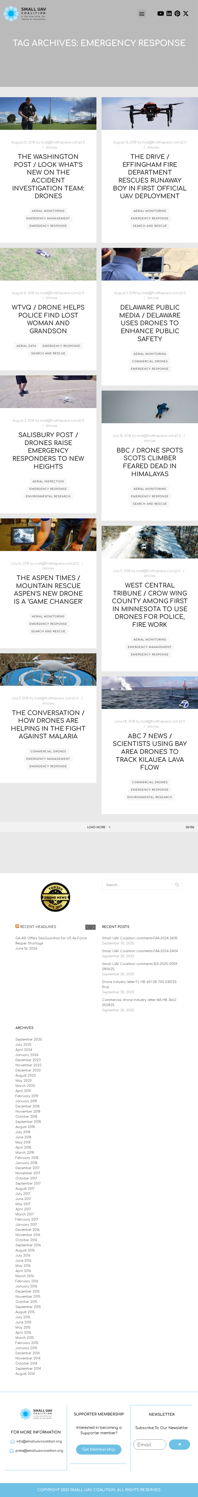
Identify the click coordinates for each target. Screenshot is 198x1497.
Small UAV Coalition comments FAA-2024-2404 (140, 951)
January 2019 (26, 1101)
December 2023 (27, 1060)
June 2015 (23, 1322)
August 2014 (25, 1374)
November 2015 (27, 1296)
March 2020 (25, 1086)
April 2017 (23, 1209)
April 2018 (23, 1147)
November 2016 (27, 1235)
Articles (51, 147)
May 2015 (23, 1327)
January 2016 (26, 1286)
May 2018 (23, 1142)
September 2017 (28, 1183)
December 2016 (27, 1230)
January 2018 (26, 1163)
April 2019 (23, 1091)
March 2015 (24, 1338)
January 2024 (26, 1055)
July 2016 (22, 1255)
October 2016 (26, 1240)
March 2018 (24, 1153)
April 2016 (23, 1271)
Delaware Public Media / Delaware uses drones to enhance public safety (149, 323)
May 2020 (23, 1081)
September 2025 (28, 1039)
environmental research (48, 496)
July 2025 (23, 1045)
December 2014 (27, 1353)
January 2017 (26, 1225)
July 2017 (22, 1194)
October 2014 (26, 1363)
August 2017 (25, 1189)
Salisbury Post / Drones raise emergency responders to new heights (48, 451)
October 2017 (26, 1178)
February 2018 (26, 1158)
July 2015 (22, 1317)
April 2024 (23, 1050)
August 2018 (25, 1127)
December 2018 (27, 1106)
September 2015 (28, 1307)
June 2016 (23, 1260)
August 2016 (25, 1250)
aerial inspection (48, 481)
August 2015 (25, 1312)
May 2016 (23, 1266)
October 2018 (26, 1117)
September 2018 (28, 1122)
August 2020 (25, 1075)
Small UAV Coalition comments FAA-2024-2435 (140, 938)
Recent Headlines (38, 927)
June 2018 (23, 1137)
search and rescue (150, 225)
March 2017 (24, 1214)
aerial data (26, 346)
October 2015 (26, 1302)
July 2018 (22, 1132)
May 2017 (22, 1204)
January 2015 (26, 1348)
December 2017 (27, 1168)
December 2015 (27, 1291)
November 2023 (28, 1065)
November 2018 (27, 1111)
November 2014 (27, 1358)
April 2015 (23, 1332)
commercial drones (150, 361)
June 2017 (23, 1199)
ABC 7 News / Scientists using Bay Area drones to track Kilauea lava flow (150, 752)
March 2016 (24, 1276)
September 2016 (28, 1245)
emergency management (48, 218)
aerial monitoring (48, 211)
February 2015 (26, 1343)
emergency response (48, 225)
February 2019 (26, 1096)
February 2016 (26, 1281)
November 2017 (27, 1173)
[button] (141, 13)
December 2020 (28, 1070)
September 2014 (28, 1368)
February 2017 (26, 1219)
